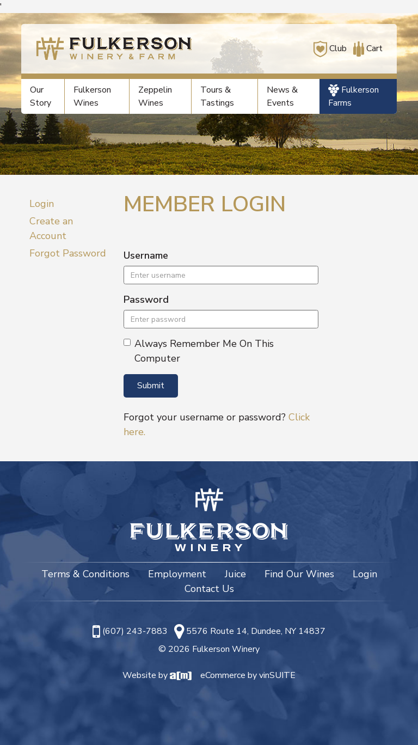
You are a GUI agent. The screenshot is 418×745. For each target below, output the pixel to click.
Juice (235, 574)
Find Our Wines (299, 574)
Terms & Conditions (85, 574)
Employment (177, 574)
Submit (150, 386)
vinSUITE (277, 675)
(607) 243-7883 (135, 631)
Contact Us (209, 588)
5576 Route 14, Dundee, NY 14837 (255, 631)
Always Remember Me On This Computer (199, 351)
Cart (366, 48)
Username (146, 255)
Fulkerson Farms (353, 96)
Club (330, 48)
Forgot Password (67, 253)
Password (146, 299)
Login (41, 203)
